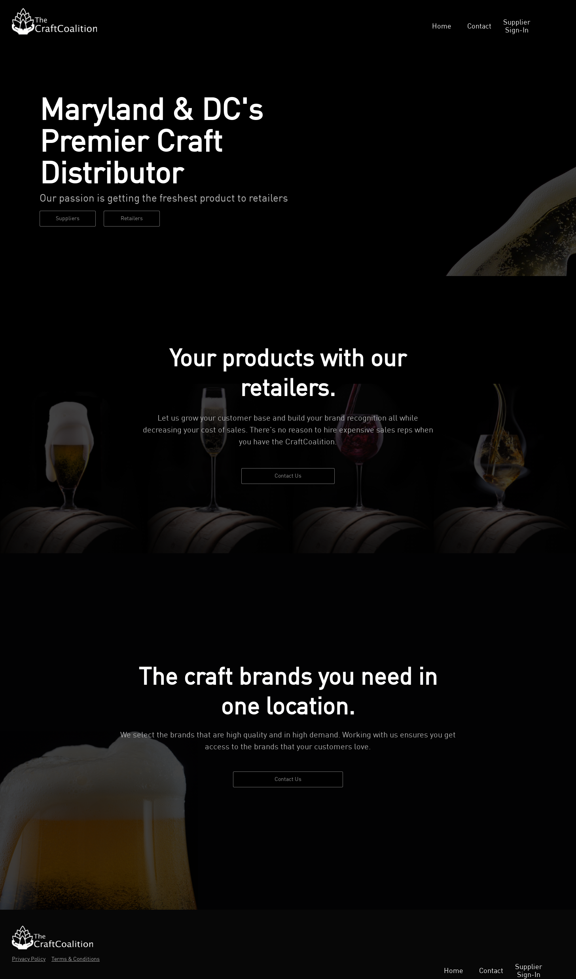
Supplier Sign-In (517, 26)
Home (441, 26)
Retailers (132, 218)
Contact (479, 26)
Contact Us (288, 476)
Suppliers (68, 218)
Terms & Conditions (75, 959)
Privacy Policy (28, 959)
